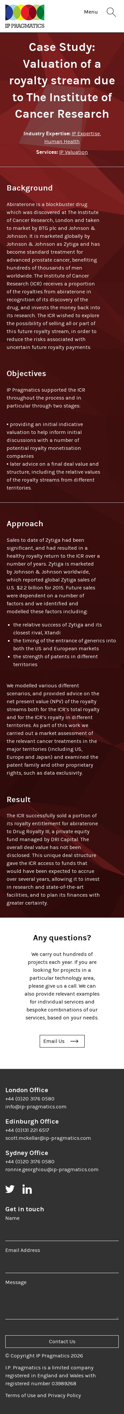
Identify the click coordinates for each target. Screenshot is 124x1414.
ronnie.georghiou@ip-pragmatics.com (52, 1170)
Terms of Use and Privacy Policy (43, 1395)
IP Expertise (86, 134)
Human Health (62, 142)
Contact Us (62, 1342)
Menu (91, 12)
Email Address (22, 1250)
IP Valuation (73, 152)
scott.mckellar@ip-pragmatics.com (48, 1138)
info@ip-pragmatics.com (35, 1107)
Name (12, 1218)
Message (15, 1282)
